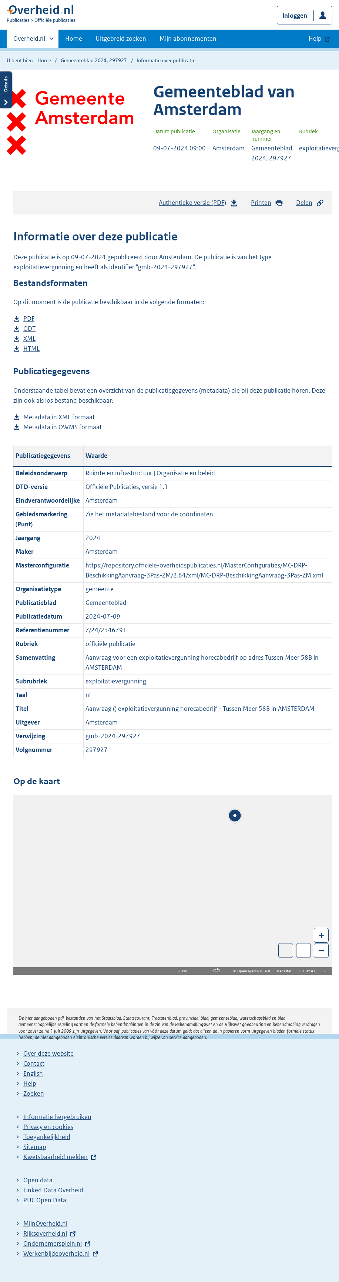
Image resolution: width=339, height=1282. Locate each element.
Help (29, 1083)
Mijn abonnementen (188, 38)
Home (73, 38)
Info (216, 970)
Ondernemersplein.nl (52, 1243)
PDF (28, 319)
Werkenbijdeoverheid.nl (56, 1253)
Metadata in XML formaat (59, 417)
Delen (310, 203)
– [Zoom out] (321, 950)
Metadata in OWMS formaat (62, 427)
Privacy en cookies (48, 1127)
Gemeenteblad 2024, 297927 (94, 60)
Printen (267, 203)
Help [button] (315, 38)
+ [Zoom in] (321, 935)
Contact (33, 1063)
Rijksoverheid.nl (45, 1233)
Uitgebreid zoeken (120, 38)
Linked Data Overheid (53, 1190)
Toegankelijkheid (46, 1137)
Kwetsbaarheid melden (55, 1157)
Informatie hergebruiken (57, 1117)
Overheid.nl (29, 41)
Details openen (6, 89)
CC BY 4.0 (310, 971)
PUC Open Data (44, 1200)
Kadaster (286, 971)
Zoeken (33, 1093)
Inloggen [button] (294, 15)
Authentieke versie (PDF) (198, 204)
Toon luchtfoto (286, 950)
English (33, 1073)
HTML (31, 349)
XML (29, 339)
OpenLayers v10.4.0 (255, 971)
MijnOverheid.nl (45, 1223)
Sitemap (34, 1147)
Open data (38, 1180)
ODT (29, 329)
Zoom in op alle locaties (303, 950)
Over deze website (48, 1053)
